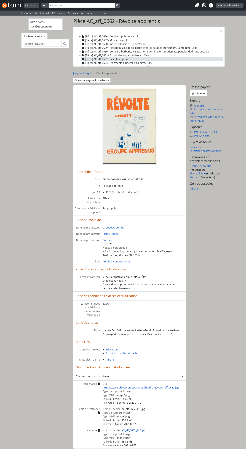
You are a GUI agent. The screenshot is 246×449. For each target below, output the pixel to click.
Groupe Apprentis (113, 227)
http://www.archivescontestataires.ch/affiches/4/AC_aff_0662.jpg (141, 387)
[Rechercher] (82, 5)
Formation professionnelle (121, 353)
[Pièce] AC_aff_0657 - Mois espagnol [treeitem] (104, 40)
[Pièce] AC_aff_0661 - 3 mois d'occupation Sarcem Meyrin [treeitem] (116, 55)
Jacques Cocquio (83, 73)
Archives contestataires (116, 261)
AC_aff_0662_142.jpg (133, 430)
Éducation (112, 349)
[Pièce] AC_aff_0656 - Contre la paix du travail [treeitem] (109, 36)
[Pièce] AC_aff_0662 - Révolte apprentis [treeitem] (106, 59)
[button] (197, 5)
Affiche (110, 359)
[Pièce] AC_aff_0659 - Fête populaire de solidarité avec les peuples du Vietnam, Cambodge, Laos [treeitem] (139, 48)
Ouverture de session (228, 5)
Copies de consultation (92, 376)
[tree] (149, 50)
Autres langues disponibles (91, 80)
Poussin (107, 240)
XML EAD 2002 (200, 136)
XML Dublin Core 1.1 (203, 132)
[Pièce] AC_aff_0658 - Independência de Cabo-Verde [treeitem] (113, 44)
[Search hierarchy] (42, 44)
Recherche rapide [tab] (34, 36)
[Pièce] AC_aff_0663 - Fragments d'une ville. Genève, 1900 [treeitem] (116, 63)
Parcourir (30, 5)
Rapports (197, 105)
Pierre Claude (111, 234)
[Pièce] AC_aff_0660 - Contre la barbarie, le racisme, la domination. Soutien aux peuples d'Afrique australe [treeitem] (145, 51)
